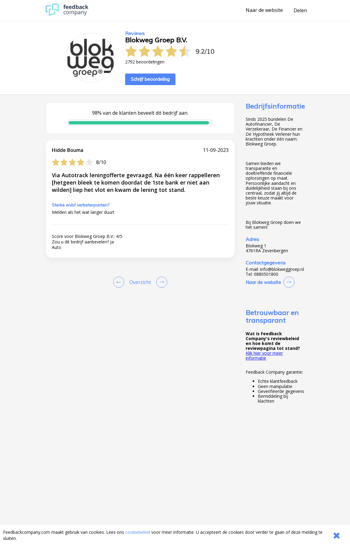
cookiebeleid (137, 532)
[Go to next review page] (160, 282)
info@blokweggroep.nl (282, 269)
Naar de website (264, 10)
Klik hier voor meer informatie (264, 355)
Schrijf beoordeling (150, 79)
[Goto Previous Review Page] (120, 282)
